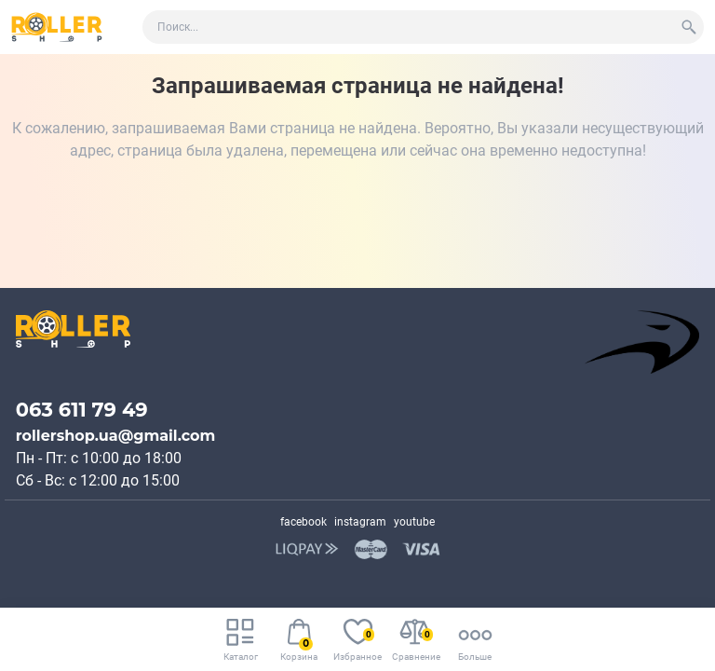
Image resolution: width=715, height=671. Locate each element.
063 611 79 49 (82, 409)
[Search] (688, 27)
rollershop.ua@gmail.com (116, 436)
